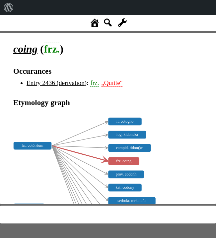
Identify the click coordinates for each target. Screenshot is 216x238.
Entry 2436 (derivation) (57, 82)
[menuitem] (8, 7)
